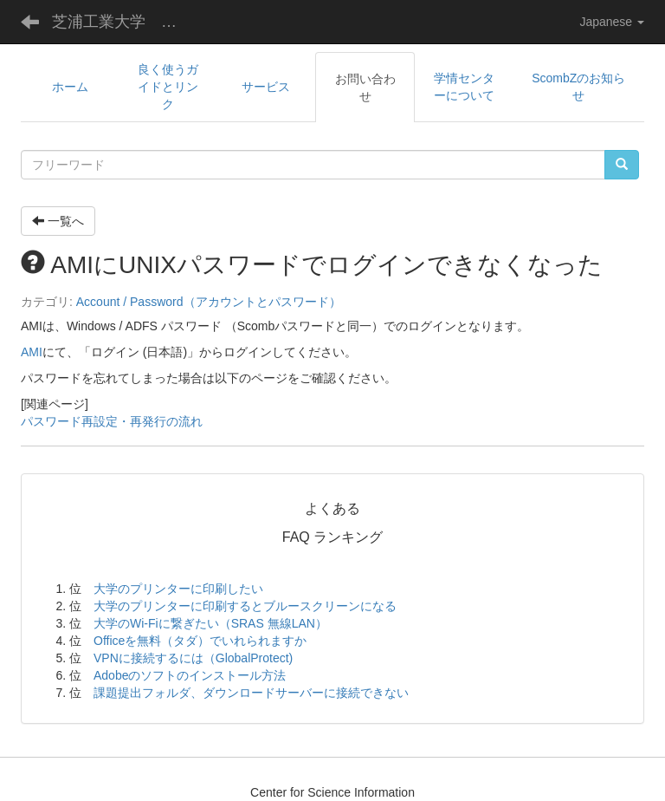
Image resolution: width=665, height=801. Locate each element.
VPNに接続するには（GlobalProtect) (193, 658)
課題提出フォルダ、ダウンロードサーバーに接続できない (251, 693)
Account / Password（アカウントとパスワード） (208, 302)
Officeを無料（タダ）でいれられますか (200, 641)
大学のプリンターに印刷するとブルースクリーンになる (245, 606)
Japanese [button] (611, 22)
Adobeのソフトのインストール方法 (190, 675)
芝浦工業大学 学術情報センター (125, 21)
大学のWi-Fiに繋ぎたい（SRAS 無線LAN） (210, 623)
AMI (31, 352)
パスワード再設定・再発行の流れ (112, 421)
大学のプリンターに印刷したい (178, 589)
